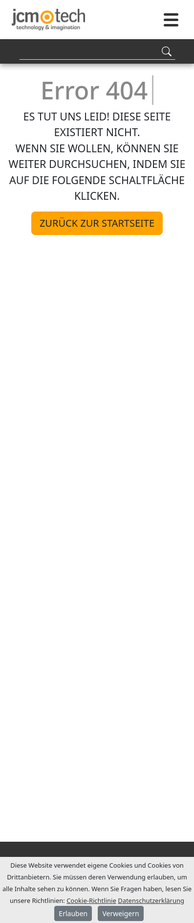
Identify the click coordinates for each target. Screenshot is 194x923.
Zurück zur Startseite (97, 223)
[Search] (97, 51)
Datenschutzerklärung (151, 900)
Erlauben (73, 913)
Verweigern (120, 913)
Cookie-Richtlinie (91, 900)
